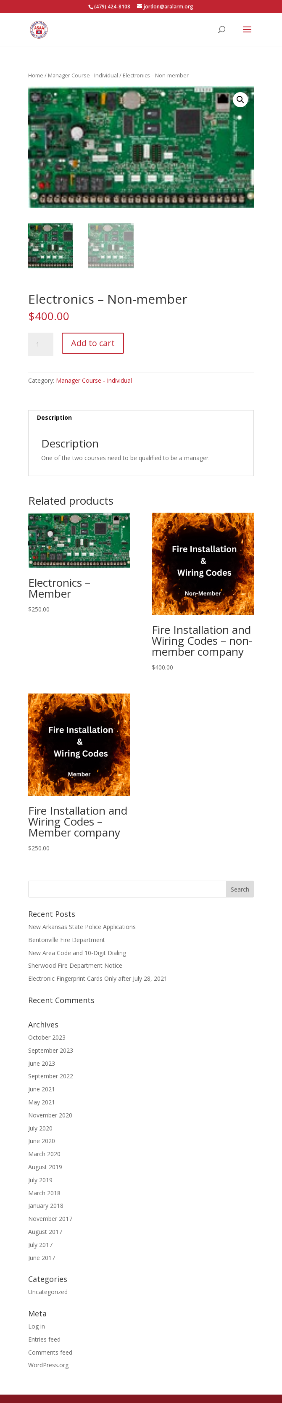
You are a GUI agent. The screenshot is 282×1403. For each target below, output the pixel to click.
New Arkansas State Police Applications (82, 927)
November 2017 (50, 1219)
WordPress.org (48, 1365)
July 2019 (40, 1180)
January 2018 (45, 1206)
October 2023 (47, 1037)
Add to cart (93, 343)
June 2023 (41, 1063)
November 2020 (50, 1115)
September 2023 (50, 1050)
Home (35, 75)
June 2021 (41, 1089)
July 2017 (40, 1245)
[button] (240, 99)
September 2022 (50, 1076)
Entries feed (44, 1339)
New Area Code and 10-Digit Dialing (77, 953)
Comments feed (50, 1352)
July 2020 (40, 1128)
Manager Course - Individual (83, 75)
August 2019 (45, 1167)
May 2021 (41, 1102)
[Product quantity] (40, 344)
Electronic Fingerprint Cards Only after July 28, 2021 (97, 978)
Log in (36, 1326)
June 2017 (41, 1258)
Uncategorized (48, 1292)
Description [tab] (54, 417)
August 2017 (45, 1232)
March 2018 (44, 1193)
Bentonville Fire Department (66, 940)
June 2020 (41, 1141)
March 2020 (44, 1154)
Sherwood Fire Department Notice (75, 965)
